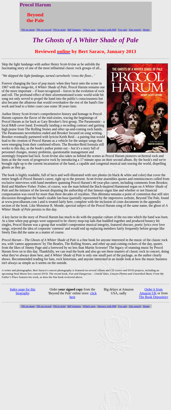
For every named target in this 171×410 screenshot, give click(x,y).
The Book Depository (153, 297)
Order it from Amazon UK (151, 291)
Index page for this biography (22, 291)
